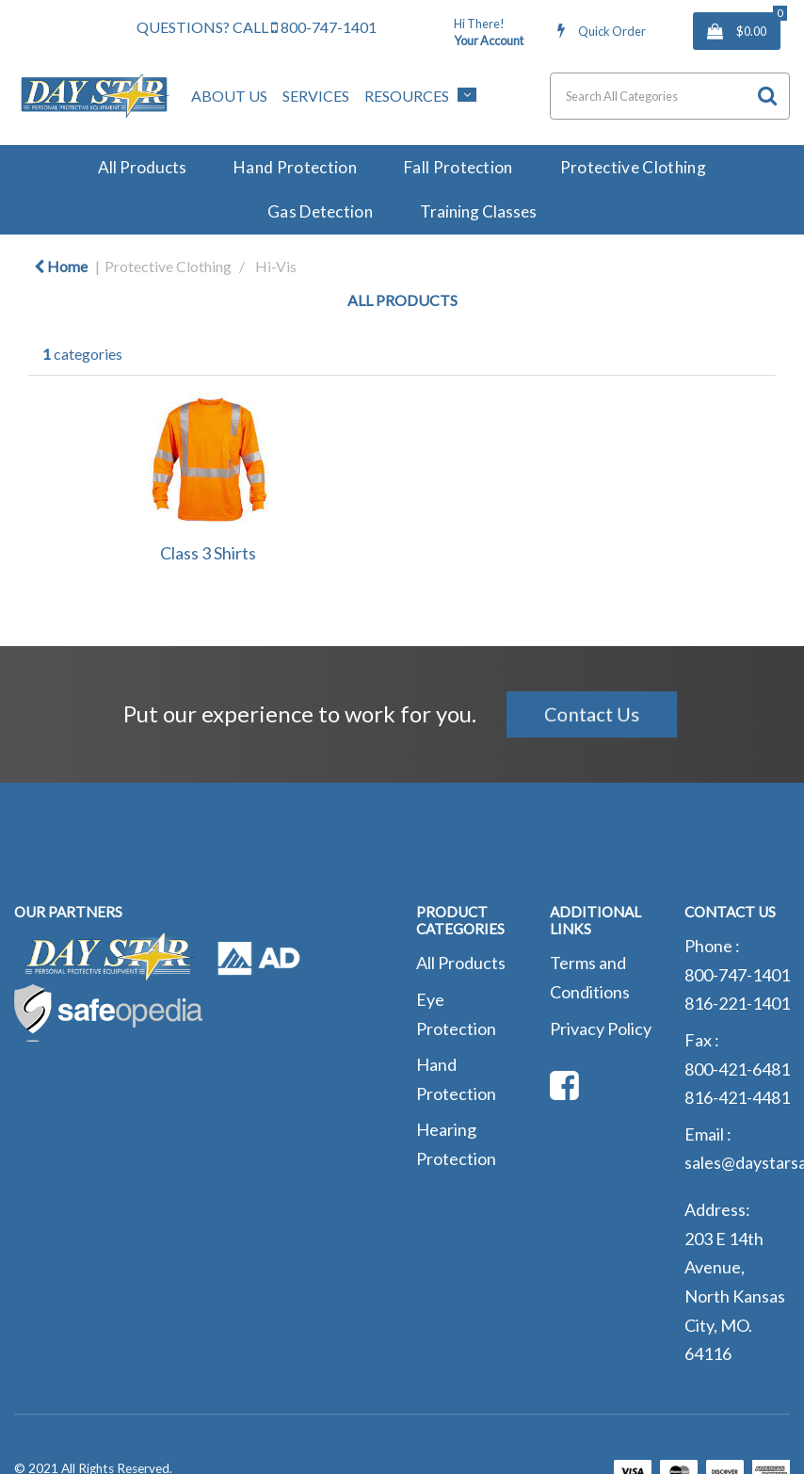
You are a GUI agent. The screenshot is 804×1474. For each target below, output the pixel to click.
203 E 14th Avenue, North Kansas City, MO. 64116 (734, 1296)
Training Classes (478, 211)
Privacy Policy (600, 1028)
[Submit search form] (767, 95)
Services (315, 96)
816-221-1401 (737, 1003)
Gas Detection (320, 211)
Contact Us (590, 714)
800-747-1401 (324, 27)
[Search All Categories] (670, 96)
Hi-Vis (276, 266)
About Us (229, 96)
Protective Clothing (633, 167)
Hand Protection (295, 167)
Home (61, 266)
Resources (406, 96)
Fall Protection (458, 167)
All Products (142, 167)
